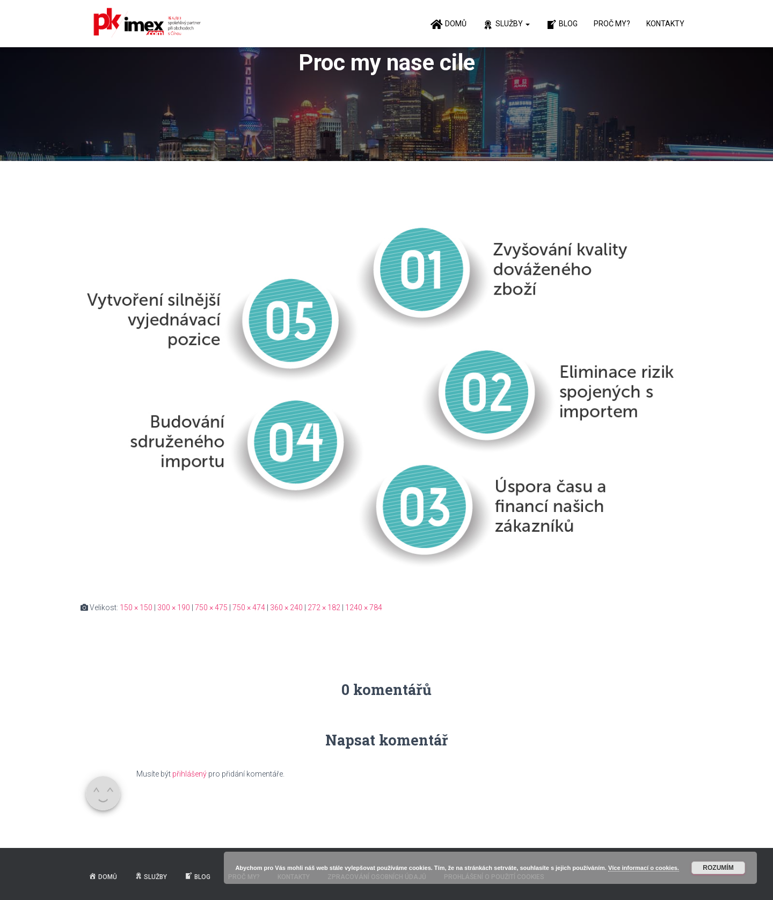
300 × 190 (173, 607)
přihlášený (189, 774)
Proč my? (612, 23)
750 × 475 (211, 607)
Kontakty (665, 23)
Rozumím (718, 868)
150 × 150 (136, 607)
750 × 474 (248, 607)
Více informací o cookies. (643, 868)
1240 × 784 (363, 607)
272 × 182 (324, 607)
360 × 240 (286, 607)
